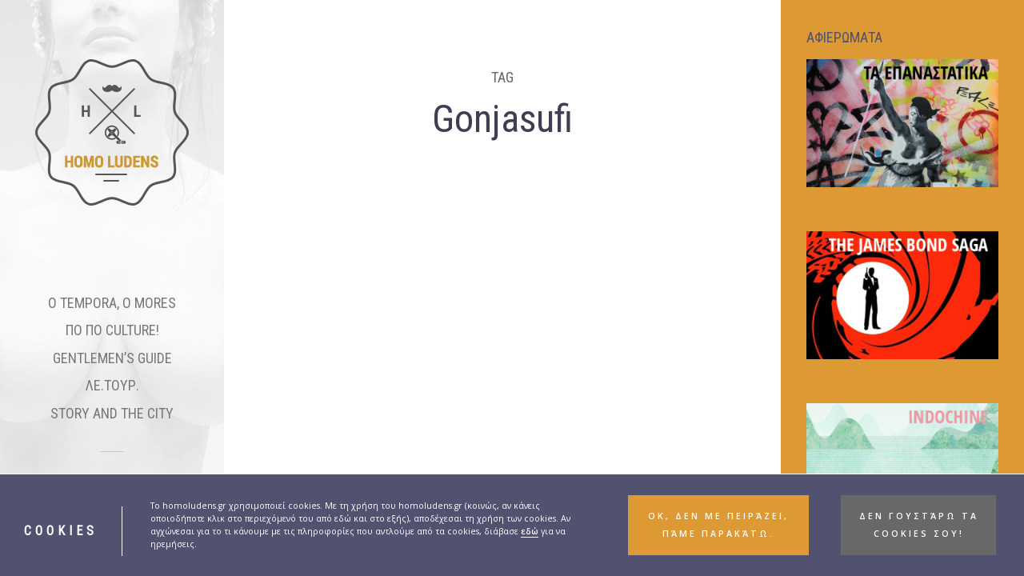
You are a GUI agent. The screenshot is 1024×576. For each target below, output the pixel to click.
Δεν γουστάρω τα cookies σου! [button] (918, 524)
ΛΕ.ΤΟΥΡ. (112, 385)
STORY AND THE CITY (112, 413)
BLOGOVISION (306, 334)
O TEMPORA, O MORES (112, 302)
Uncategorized (291, 354)
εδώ (529, 531)
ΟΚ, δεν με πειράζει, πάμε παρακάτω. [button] (718, 524)
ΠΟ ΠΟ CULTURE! (112, 330)
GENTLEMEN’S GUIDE (112, 358)
